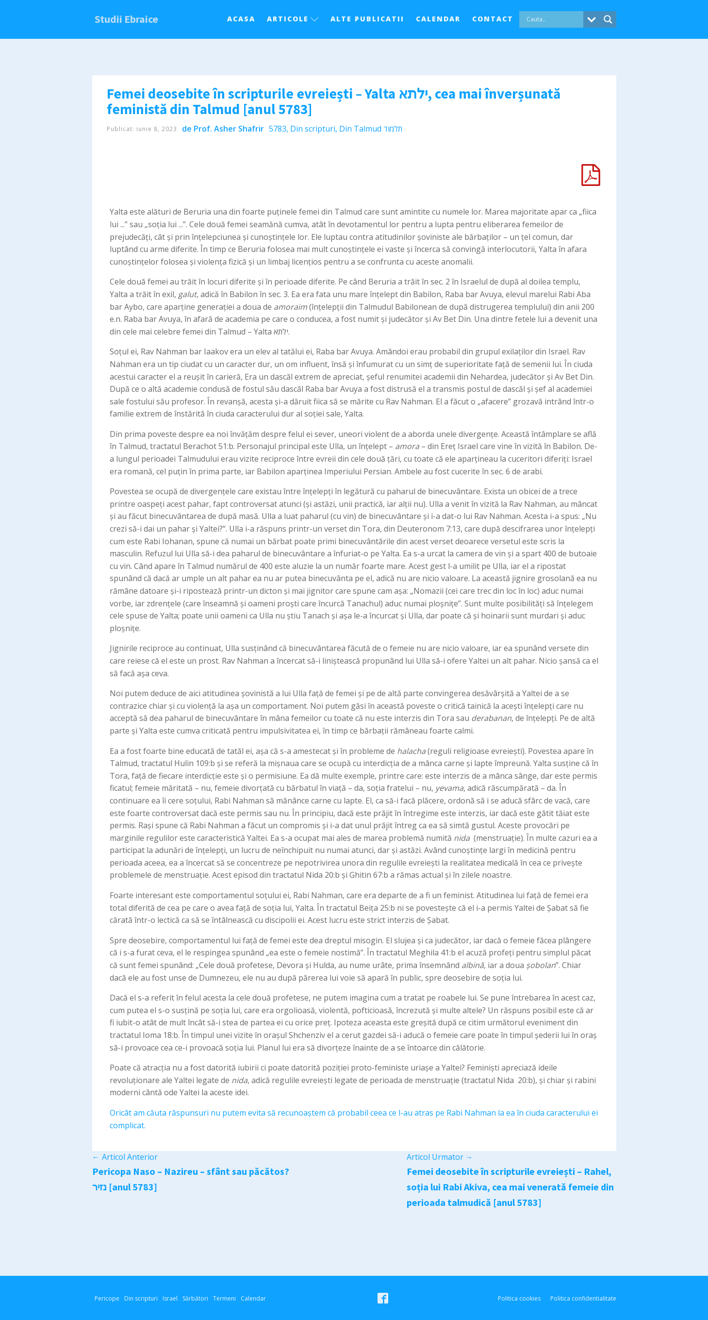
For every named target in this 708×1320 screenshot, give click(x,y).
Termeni (224, 1298)
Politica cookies (519, 1298)
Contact (492, 18)
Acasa (241, 18)
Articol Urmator (440, 1157)
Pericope (107, 1298)
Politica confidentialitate (583, 1298)
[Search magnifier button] (608, 19)
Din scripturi (312, 128)
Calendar (438, 18)
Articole (293, 18)
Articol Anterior (125, 1157)
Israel (170, 1298)
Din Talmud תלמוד (370, 128)
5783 (277, 128)
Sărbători (195, 1298)
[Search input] (554, 19)
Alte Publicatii (367, 18)
